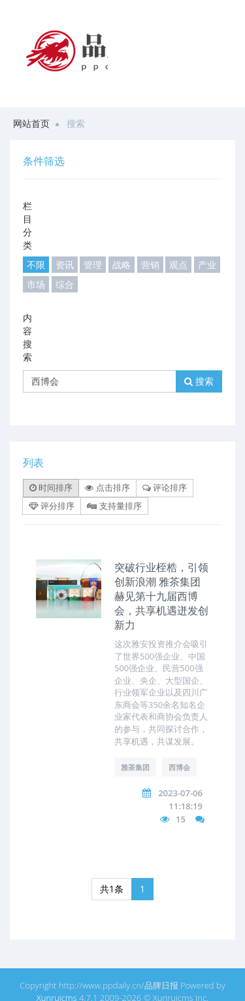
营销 (150, 264)
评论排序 (164, 487)
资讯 (65, 264)
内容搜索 (27, 337)
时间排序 (51, 487)
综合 (65, 284)
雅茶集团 (135, 767)
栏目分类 (27, 225)
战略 (121, 264)
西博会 (179, 767)
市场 (36, 284)
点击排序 (107, 487)
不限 (36, 264)
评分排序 (51, 506)
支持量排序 (114, 506)
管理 (93, 264)
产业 (207, 264)
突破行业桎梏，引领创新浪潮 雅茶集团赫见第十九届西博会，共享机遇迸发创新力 (161, 596)
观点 (178, 264)
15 (181, 819)
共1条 (111, 889)
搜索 (199, 381)
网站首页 (31, 123)
